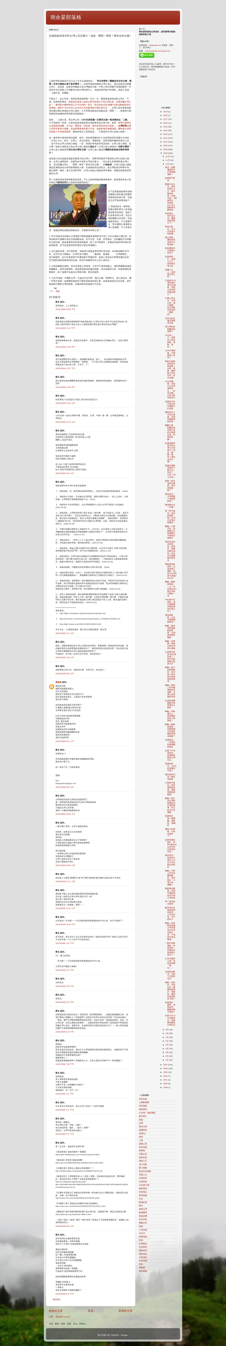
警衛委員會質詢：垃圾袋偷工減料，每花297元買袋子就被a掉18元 (171, 571)
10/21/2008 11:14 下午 (65, 328)
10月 (168, 164)
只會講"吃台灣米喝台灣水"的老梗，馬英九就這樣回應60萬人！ (170, 287)
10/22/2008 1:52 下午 (64, 943)
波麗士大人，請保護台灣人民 (170, 273)
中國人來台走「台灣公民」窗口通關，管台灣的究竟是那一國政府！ (170, 306)
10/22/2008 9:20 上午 (64, 787)
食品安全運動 (145, 1171)
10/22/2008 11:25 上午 (65, 908)
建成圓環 (143, 1212)
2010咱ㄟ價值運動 (147, 1113)
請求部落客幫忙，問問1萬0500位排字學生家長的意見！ (171, 846)
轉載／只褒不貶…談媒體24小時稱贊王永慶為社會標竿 (170, 532)
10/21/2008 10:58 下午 (65, 309)
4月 (167, 1049)
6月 (167, 1041)
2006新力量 (144, 1185)
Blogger (124, 1335)
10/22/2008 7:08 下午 (64, 1064)
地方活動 (143, 1164)
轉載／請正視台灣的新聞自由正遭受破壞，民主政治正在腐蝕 (170, 805)
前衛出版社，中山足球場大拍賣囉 (170, 230)
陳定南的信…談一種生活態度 (171, 776)
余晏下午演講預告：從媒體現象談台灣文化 (170, 755)
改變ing (142, 1133)
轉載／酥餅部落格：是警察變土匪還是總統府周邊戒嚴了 (170, 730)
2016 (165, 123)
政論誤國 (143, 1216)
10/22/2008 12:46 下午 (65, 924)
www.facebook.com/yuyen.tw (157, 51)
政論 (58, 291)
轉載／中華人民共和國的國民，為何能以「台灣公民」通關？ (170, 878)
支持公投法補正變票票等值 (170, 320)
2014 (165, 130)
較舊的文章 (125, 1310)
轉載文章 (143, 1223)
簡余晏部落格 (65, 17)
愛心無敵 (143, 1168)
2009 (165, 149)
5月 (167, 1045)
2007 (165, 1065)
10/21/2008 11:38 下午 (65, 347)
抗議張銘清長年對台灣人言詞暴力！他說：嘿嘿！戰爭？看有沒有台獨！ (170, 452)
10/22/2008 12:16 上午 (65, 422)
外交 (141, 1199)
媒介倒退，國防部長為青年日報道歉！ (170, 241)
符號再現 (143, 1178)
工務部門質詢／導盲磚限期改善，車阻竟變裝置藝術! (170, 789)
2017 (165, 119)
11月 (168, 160)
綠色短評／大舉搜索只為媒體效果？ (170, 497)
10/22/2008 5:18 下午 (64, 1032)
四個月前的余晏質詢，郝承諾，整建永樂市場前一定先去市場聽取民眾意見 (170, 551)
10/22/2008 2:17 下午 (64, 970)
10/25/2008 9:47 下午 (64, 1294)
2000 (165, 1083)
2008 (165, 153)
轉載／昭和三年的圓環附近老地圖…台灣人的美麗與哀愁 (170, 691)
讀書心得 (143, 1144)
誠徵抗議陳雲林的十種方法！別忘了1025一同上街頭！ (170, 471)
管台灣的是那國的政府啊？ (170, 329)
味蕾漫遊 (143, 1237)
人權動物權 (144, 1102)
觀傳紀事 (143, 1202)
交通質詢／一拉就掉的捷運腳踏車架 (170, 743)
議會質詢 (143, 1109)
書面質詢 (143, 1188)
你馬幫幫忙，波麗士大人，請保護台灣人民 (170, 261)
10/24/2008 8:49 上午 (64, 1226)
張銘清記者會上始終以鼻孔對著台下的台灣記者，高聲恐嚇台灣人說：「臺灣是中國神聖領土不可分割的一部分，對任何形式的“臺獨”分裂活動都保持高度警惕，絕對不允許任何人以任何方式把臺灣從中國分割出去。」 (90, 105)
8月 (167, 1033)
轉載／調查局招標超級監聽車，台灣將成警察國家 (170, 632)
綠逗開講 (143, 1271)
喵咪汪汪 (143, 1161)
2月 (167, 1056)
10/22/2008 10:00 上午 (65, 814)
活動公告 (143, 1154)
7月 (167, 1037)
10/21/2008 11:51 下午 (65, 368)
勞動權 (142, 1268)
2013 (165, 134)
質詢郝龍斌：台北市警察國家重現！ (170, 618)
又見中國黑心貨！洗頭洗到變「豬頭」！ (170, 963)
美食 (141, 1264)
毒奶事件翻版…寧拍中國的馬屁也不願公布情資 (170, 893)
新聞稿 (142, 1150)
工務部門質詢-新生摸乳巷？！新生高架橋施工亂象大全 (170, 658)
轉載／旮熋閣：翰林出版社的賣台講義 (170, 644)
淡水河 (142, 1233)
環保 (141, 1137)
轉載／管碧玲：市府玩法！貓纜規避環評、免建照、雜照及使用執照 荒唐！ (170, 990)
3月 (167, 1052)
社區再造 (143, 1247)
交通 (141, 1123)
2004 (165, 1076)
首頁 (90, 1310)
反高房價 (143, 1261)
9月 (167, 1030)
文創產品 (143, 1243)
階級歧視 (143, 1250)
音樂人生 (143, 1175)
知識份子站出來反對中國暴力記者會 (170, 405)
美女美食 (143, 1219)
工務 (141, 1140)
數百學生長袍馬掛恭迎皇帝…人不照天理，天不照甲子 (170, 913)
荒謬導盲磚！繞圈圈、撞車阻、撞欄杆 (170, 820)
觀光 (141, 1206)
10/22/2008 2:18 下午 (64, 986)
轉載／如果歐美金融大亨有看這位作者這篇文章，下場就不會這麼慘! (170, 931)
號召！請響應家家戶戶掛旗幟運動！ (170, 171)
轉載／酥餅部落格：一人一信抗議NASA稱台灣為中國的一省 (171, 589)
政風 (141, 1226)
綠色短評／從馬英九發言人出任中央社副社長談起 (170, 861)
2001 (165, 1080)
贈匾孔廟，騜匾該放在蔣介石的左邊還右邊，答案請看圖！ (170, 432)
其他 (141, 1240)
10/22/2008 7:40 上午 (64, 657)
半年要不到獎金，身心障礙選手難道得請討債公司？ (170, 605)
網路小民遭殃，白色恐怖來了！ (170, 832)
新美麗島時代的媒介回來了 (170, 250)
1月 (167, 1060)
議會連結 (143, 1254)
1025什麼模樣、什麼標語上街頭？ (170, 354)
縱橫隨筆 (143, 1130)
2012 (165, 138)
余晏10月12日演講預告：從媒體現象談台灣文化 (170, 1020)
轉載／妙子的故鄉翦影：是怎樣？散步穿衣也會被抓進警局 (170, 674)
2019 (165, 112)
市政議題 (143, 1106)
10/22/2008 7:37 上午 (64, 633)
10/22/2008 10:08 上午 (65, 865)
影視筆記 (143, 1192)
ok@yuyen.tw (155, 45)
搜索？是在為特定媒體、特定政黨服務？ (170, 485)
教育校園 (143, 1195)
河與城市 (143, 1257)
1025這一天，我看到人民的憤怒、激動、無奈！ (170, 341)
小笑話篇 (143, 1230)
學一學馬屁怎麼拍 (170, 902)
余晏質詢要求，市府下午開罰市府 (170, 975)
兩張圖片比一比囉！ (170, 506)
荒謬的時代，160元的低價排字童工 (171, 767)
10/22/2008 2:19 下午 (64, 1002)
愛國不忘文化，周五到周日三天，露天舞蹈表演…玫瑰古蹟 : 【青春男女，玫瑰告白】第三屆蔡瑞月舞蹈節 (171, 197)
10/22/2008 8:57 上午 (64, 741)
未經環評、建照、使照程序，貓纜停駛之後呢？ (170, 1007)
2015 (165, 127)
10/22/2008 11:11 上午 (65, 881)
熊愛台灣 (143, 1209)
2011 (165, 142)
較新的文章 (56, 1310)
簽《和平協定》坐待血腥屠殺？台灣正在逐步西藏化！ (170, 517)
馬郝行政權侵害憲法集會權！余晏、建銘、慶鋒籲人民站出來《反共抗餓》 (170, 369)
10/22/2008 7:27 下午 (64, 1110)
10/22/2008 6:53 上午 (64, 473)
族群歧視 (143, 1157)
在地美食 (143, 1182)
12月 (168, 156)
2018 (165, 115)
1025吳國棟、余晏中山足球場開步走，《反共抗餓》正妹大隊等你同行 (170, 389)
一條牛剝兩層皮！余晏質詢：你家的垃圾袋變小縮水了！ (170, 949)
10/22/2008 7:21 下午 (64, 1094)
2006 (165, 1068)
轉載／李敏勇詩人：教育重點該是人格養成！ (170, 716)
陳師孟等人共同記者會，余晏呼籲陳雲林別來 (170, 417)
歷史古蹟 (143, 1126)
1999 (165, 1087)
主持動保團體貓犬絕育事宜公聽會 (170, 704)
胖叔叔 (58, 682)
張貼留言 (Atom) (62, 1317)
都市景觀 (143, 1147)
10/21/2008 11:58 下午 (65, 387)
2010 (165, 145)
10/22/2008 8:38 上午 (64, 673)
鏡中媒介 (143, 1116)
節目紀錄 (143, 1099)
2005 (165, 1072)
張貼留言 (57, 1299)
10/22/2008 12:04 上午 (65, 403)
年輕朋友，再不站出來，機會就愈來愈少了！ (170, 218)
